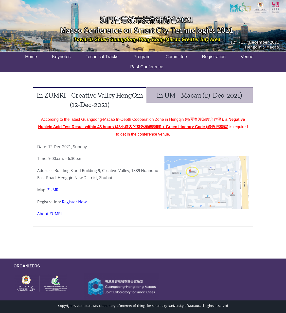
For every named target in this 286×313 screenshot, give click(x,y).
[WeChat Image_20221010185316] (40, 275)
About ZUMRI (49, 213)
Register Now (74, 202)
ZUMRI (53, 189)
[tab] (89, 99)
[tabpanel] (143, 169)
